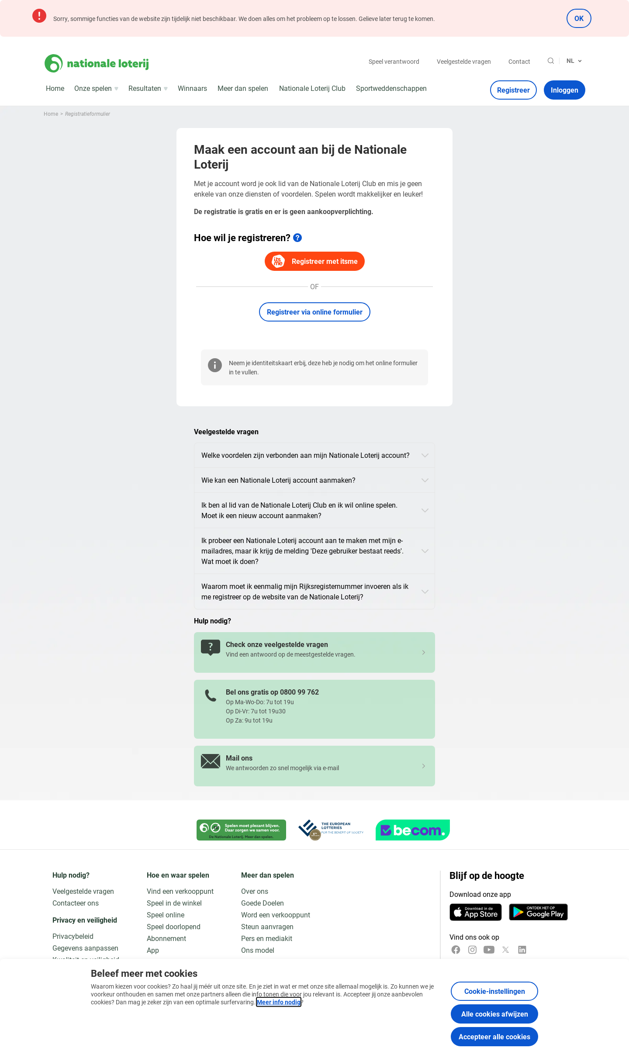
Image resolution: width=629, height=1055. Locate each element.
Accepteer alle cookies (494, 1036)
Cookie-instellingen (494, 991)
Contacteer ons (75, 902)
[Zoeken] (551, 61)
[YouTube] (489, 949)
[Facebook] (455, 949)
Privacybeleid (72, 936)
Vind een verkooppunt (180, 891)
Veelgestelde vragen (464, 61)
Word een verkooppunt (275, 914)
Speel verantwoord (394, 61)
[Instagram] (472, 949)
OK (579, 18)
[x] (505, 949)
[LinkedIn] (522, 949)
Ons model (257, 950)
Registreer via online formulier (315, 311)
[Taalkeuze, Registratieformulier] (574, 60)
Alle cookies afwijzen (494, 1013)
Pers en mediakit (266, 938)
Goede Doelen (262, 902)
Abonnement (166, 938)
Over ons (254, 891)
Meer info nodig (279, 1002)
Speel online (165, 914)
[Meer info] (297, 238)
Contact (519, 61)
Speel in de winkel (174, 902)
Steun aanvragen (267, 926)
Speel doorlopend (173, 926)
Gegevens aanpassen (85, 947)
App (153, 950)
